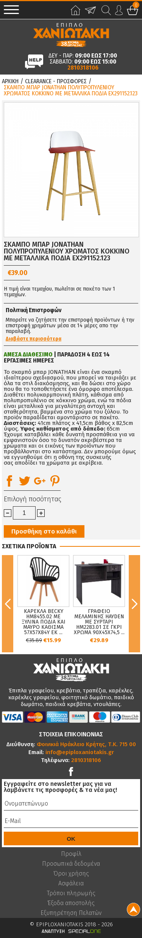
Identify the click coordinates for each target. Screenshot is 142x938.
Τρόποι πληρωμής (71, 893)
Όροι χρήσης (71, 874)
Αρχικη (10, 81)
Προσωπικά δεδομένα (71, 864)
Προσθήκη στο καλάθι (44, 531)
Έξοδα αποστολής (71, 903)
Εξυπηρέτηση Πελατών (71, 913)
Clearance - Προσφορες (56, 81)
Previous (7, 603)
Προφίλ (71, 854)
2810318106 (82, 68)
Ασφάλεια (71, 883)
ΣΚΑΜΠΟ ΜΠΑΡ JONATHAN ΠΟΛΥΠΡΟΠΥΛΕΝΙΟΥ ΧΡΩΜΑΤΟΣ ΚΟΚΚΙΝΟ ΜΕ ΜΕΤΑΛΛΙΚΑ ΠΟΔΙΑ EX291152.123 (70, 90)
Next (134, 603)
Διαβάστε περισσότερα (33, 339)
